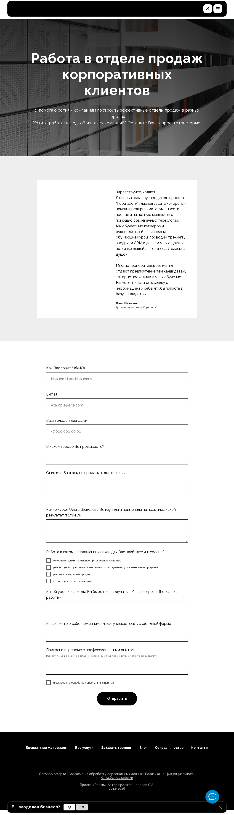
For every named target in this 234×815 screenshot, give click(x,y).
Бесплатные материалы (46, 747)
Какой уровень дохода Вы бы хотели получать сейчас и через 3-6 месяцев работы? (111, 595)
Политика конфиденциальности (170, 774)
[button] (217, 8)
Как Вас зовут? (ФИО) (65, 368)
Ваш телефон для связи (66, 420)
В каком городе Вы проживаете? (75, 446)
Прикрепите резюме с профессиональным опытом (90, 650)
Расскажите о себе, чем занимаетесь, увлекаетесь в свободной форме (108, 623)
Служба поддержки (117, 777)
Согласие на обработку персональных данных (106, 774)
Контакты (199, 747)
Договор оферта (52, 774)
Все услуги (84, 747)
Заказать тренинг (116, 747)
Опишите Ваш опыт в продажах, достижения (85, 473)
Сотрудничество (169, 747)
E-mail (51, 394)
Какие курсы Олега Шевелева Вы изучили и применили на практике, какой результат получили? (111, 512)
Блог (143, 747)
